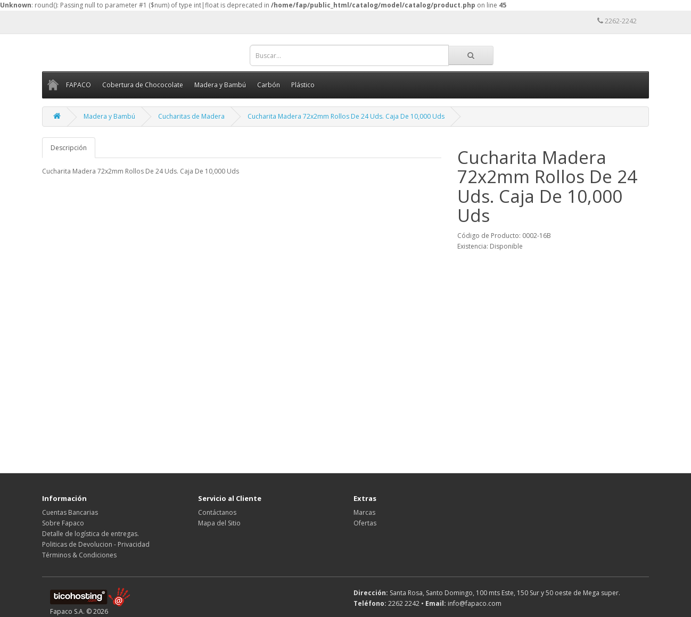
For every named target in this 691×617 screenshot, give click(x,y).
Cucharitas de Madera (191, 116)
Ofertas (364, 523)
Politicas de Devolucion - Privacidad (96, 544)
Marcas (364, 512)
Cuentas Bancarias (70, 512)
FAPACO (78, 84)
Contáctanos (217, 512)
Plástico (303, 84)
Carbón (268, 84)
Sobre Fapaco (63, 523)
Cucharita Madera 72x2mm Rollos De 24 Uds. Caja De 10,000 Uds (346, 116)
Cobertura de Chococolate (142, 84)
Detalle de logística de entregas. (90, 533)
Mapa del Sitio (219, 523)
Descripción (69, 147)
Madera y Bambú (220, 84)
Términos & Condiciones (79, 555)
